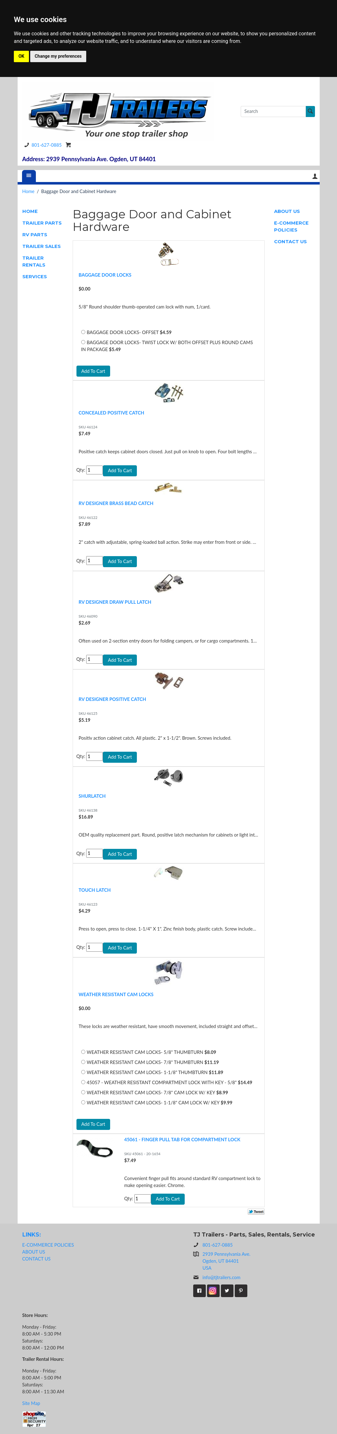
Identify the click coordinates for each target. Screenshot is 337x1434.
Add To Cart (93, 371)
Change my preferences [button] (58, 56)
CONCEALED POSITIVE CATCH (111, 412)
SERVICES (34, 276)
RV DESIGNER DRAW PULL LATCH (115, 602)
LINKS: (31, 1234)
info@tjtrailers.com (217, 1277)
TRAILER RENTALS (33, 261)
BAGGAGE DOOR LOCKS (105, 275)
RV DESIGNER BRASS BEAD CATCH (116, 503)
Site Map (31, 1403)
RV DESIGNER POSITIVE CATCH (112, 699)
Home (28, 191)
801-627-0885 (42, 145)
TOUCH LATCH (95, 890)
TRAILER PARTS (42, 223)
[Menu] (29, 176)
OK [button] (22, 56)
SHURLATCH (92, 796)
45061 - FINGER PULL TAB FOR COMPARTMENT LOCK (182, 1139)
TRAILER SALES (41, 246)
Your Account (315, 176)
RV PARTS (34, 235)
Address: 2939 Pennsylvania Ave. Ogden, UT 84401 (89, 159)
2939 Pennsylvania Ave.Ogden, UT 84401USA (226, 1261)
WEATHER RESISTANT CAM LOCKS (116, 994)
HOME (30, 211)
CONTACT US (290, 241)
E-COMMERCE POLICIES (291, 226)
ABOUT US (287, 211)
